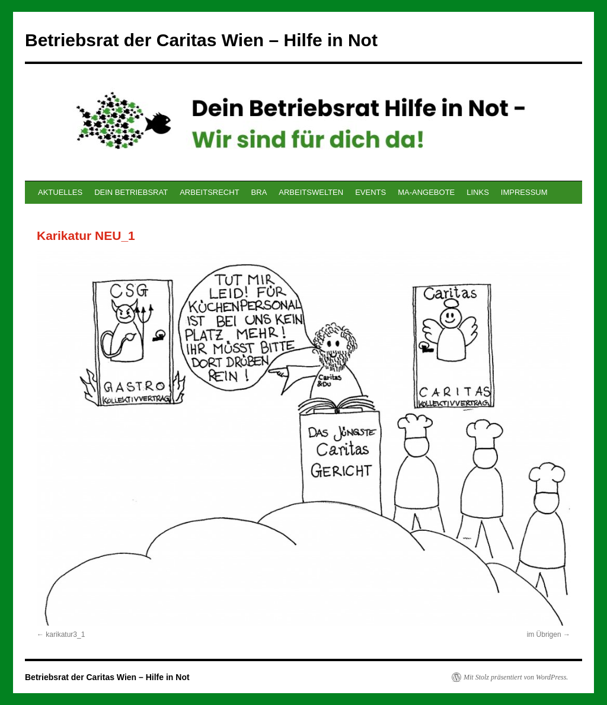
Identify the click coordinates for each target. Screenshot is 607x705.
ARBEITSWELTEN (311, 192)
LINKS (478, 192)
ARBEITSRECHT (209, 192)
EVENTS (370, 192)
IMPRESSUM (524, 192)
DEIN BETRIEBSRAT (131, 192)
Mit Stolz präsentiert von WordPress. (516, 677)
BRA (259, 192)
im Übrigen (544, 634)
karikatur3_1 (65, 634)
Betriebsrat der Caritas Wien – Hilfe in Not (201, 40)
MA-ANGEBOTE (426, 192)
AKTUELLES (60, 192)
